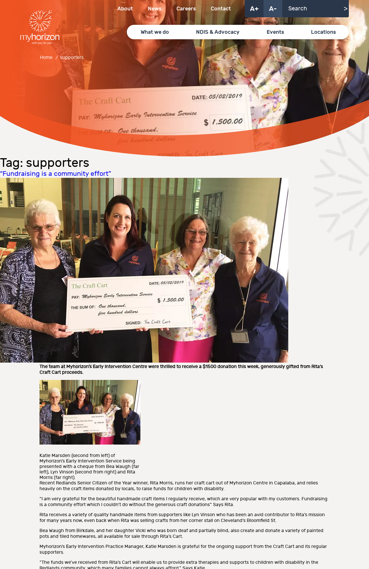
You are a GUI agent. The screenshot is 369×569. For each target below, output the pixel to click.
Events (275, 32)
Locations (323, 32)
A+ (254, 9)
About (125, 9)
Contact (221, 9)
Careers (186, 9)
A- (273, 9)
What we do (155, 32)
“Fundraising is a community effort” (55, 174)
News (154, 9)
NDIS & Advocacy (218, 32)
